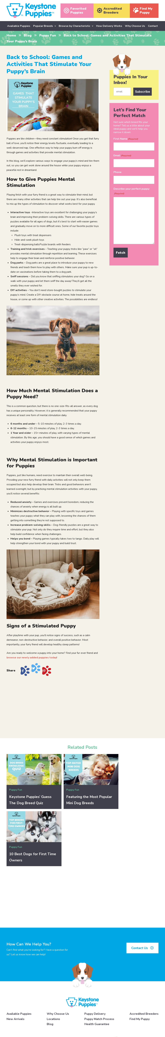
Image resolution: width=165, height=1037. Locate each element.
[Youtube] (156, 1020)
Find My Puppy (140, 958)
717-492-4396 (38, 983)
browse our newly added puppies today (32, 657)
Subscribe (142, 91)
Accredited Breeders (144, 953)
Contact (153, 26)
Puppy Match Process (99, 958)
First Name (125, 139)
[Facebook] (109, 1020)
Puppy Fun (47, 35)
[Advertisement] (53, 705)
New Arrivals (15, 958)
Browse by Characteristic (74, 26)
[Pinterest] (137, 1020)
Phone (117, 172)
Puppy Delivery (94, 953)
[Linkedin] (147, 1020)
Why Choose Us (135, 26)
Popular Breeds (43, 26)
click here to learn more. (87, 1010)
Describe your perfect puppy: (131, 191)
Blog (28, 35)
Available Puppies (18, 26)
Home (11, 35)
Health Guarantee (96, 963)
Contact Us (142, 887)
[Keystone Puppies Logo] (82, 941)
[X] (128, 1020)
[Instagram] (119, 1020)
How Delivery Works (109, 26)
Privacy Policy (53, 1020)
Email (122, 155)
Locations (53, 958)
